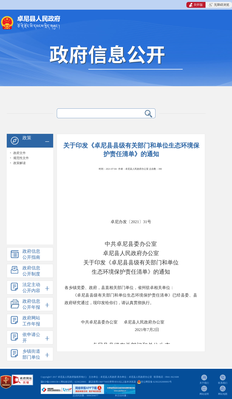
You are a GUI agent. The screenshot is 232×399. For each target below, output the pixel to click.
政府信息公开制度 (31, 271)
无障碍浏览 (219, 5)
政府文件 (19, 153)
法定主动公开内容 (31, 287)
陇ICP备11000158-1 (51, 381)
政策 (26, 137)
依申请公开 (31, 337)
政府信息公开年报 (31, 304)
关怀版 (196, 5)
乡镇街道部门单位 (31, 354)
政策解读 (19, 163)
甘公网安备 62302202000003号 (156, 381)
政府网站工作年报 (31, 321)
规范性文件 (21, 158)
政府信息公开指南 (31, 254)
